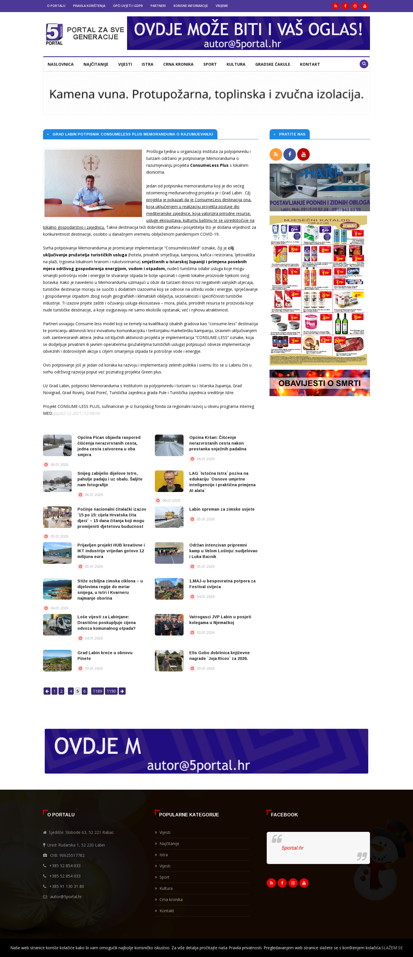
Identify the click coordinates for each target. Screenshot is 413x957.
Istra (147, 64)
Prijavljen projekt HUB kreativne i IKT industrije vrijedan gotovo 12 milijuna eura (111, 551)
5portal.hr (292, 848)
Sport (210, 64)
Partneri (158, 5)
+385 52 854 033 (65, 865)
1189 (97, 691)
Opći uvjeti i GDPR (128, 5)
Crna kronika (178, 64)
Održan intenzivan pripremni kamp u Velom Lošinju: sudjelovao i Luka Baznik (223, 551)
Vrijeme (222, 5)
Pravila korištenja (89, 5)
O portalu (56, 5)
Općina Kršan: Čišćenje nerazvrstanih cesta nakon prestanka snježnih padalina (217, 443)
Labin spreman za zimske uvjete (222, 509)
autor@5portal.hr (66, 896)
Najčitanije (95, 64)
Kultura (236, 64)
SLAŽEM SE (392, 947)
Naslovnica (61, 64)
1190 (111, 691)
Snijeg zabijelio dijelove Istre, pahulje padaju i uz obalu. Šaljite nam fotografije (110, 479)
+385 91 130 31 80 (66, 886)
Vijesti (125, 64)
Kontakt (310, 64)
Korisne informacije (191, 5)
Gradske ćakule (272, 64)
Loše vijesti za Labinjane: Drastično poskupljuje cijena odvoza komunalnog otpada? (106, 623)
